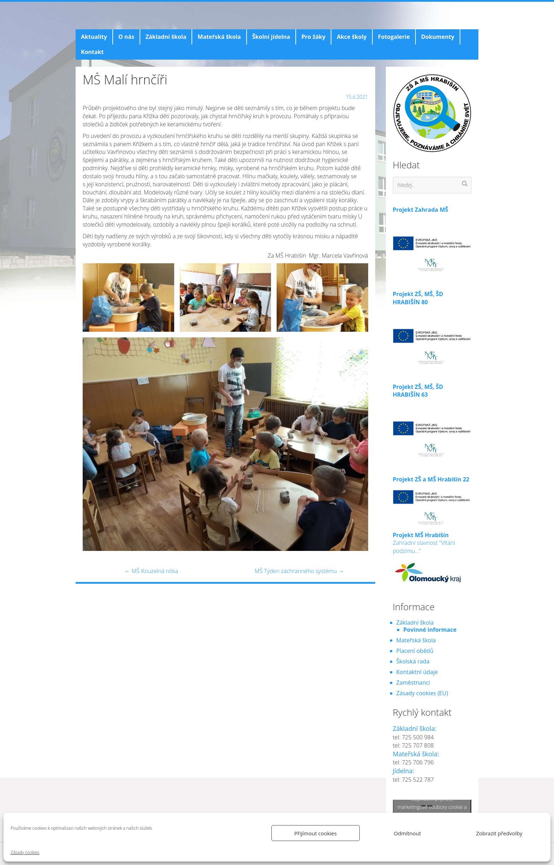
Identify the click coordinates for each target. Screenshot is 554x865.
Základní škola (166, 37)
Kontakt (92, 52)
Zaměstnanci (413, 682)
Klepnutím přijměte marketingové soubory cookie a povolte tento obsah (432, 806)
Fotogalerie (394, 37)
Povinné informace (429, 629)
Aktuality (94, 37)
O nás (126, 37)
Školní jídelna (271, 37)
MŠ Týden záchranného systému (299, 571)
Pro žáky (313, 37)
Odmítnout (407, 833)
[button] (128, 297)
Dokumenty (437, 37)
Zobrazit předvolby (499, 833)
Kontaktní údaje (417, 672)
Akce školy (352, 37)
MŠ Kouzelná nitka (151, 571)
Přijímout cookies (315, 833)
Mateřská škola (219, 37)
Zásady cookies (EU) (422, 693)
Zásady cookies (25, 852)
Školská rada (413, 661)
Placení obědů (415, 651)
